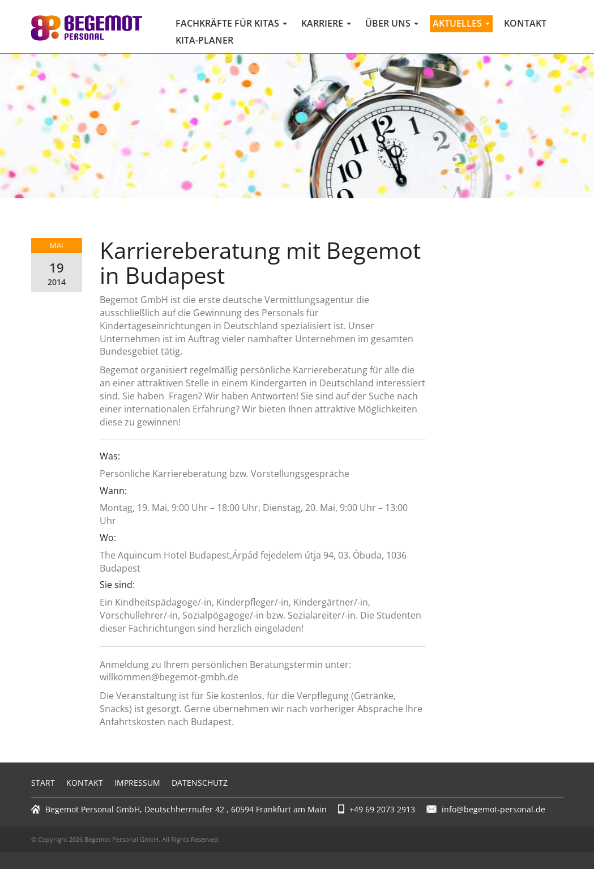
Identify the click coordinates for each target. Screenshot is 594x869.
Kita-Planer (204, 40)
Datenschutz (200, 782)
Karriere (326, 23)
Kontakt (525, 23)
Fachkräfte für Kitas (231, 23)
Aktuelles (461, 23)
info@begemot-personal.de (493, 809)
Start (43, 782)
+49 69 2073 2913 (382, 809)
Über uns (391, 23)
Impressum (137, 782)
